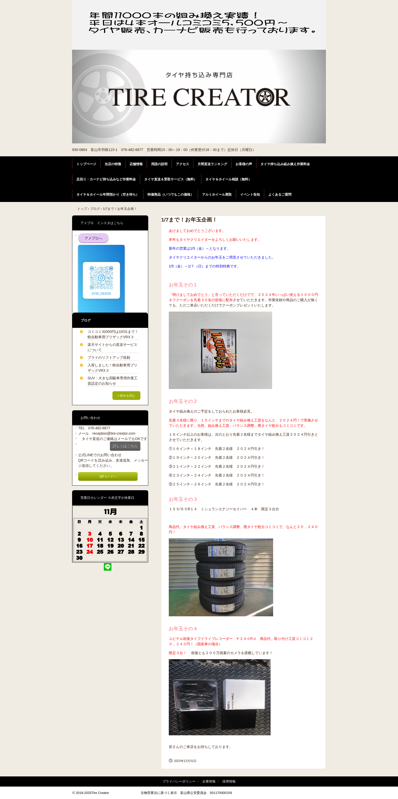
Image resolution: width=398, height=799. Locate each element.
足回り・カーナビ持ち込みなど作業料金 (106, 179)
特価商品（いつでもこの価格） (170, 194)
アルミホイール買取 (217, 194)
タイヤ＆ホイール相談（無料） (228, 179)
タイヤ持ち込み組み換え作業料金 (285, 164)
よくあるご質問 (279, 194)
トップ (82, 209)
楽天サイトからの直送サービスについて (112, 347)
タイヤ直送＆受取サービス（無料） (170, 179)
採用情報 (229, 781)
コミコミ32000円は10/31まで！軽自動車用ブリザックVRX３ (113, 334)
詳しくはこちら (125, 446)
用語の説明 (159, 164)
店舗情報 (136, 164)
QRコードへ (108, 476)
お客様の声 (244, 164)
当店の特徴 (113, 164)
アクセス (182, 164)
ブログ (95, 209)
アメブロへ (93, 238)
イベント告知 (250, 194)
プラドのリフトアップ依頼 (109, 357)
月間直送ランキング (212, 164)
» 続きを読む (126, 395)
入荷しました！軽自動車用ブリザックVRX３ (112, 367)
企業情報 (208, 781)
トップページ (86, 164)
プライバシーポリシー (178, 781)
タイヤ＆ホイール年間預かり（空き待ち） (107, 194)
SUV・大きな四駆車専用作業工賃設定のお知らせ (113, 380)
